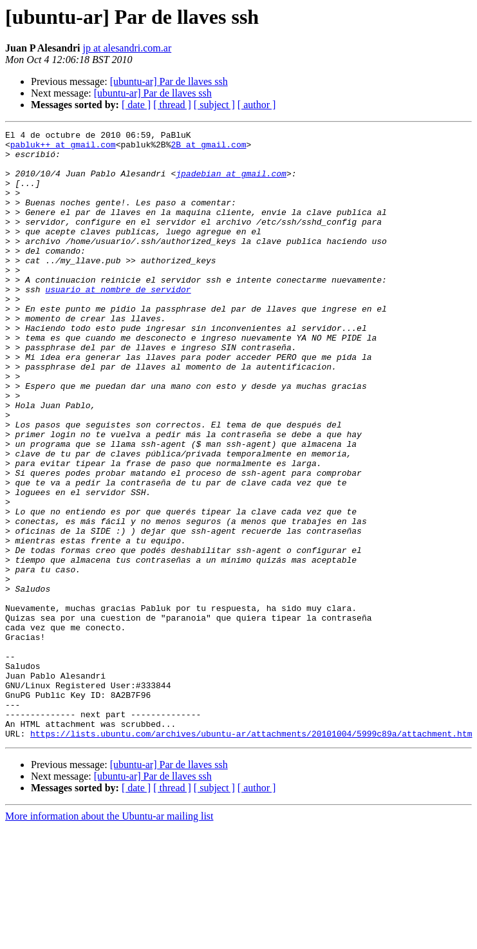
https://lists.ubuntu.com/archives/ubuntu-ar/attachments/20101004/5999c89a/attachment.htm (251, 855)
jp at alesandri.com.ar (126, 47)
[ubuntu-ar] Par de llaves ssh (169, 81)
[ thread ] (172, 104)
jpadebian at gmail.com (231, 183)
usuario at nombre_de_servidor (118, 322)
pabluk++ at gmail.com (63, 148)
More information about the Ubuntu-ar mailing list (109, 937)
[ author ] (257, 104)
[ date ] (136, 104)
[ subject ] (214, 104)
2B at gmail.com (208, 148)
